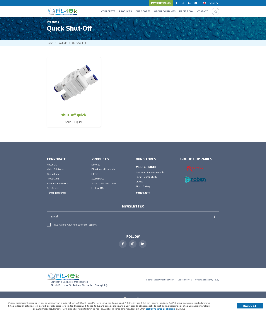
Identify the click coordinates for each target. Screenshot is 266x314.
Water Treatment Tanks (105, 187)
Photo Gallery (144, 190)
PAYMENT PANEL (161, 2)
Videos (140, 185)
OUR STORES (142, 11)
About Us (52, 168)
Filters (95, 177)
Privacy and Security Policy (206, 284)
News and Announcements (151, 175)
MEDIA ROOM (186, 11)
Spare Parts (98, 182)
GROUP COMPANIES (164, 11)
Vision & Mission (56, 173)
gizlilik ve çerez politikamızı (160, 309)
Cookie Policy (184, 284)
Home (50, 45)
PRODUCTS (125, 11)
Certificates (54, 192)
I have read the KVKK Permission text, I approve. (74, 229)
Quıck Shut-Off (83, 45)
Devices (95, 168)
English (211, 2)
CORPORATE (108, 11)
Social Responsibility (148, 180)
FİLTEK (62, 11)
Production (53, 182)
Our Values (53, 177)
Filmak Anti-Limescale (104, 173)
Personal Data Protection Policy (159, 284)
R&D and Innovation (58, 187)
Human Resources (57, 197)
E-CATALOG (97, 192)
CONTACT (202, 11)
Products (64, 45)
